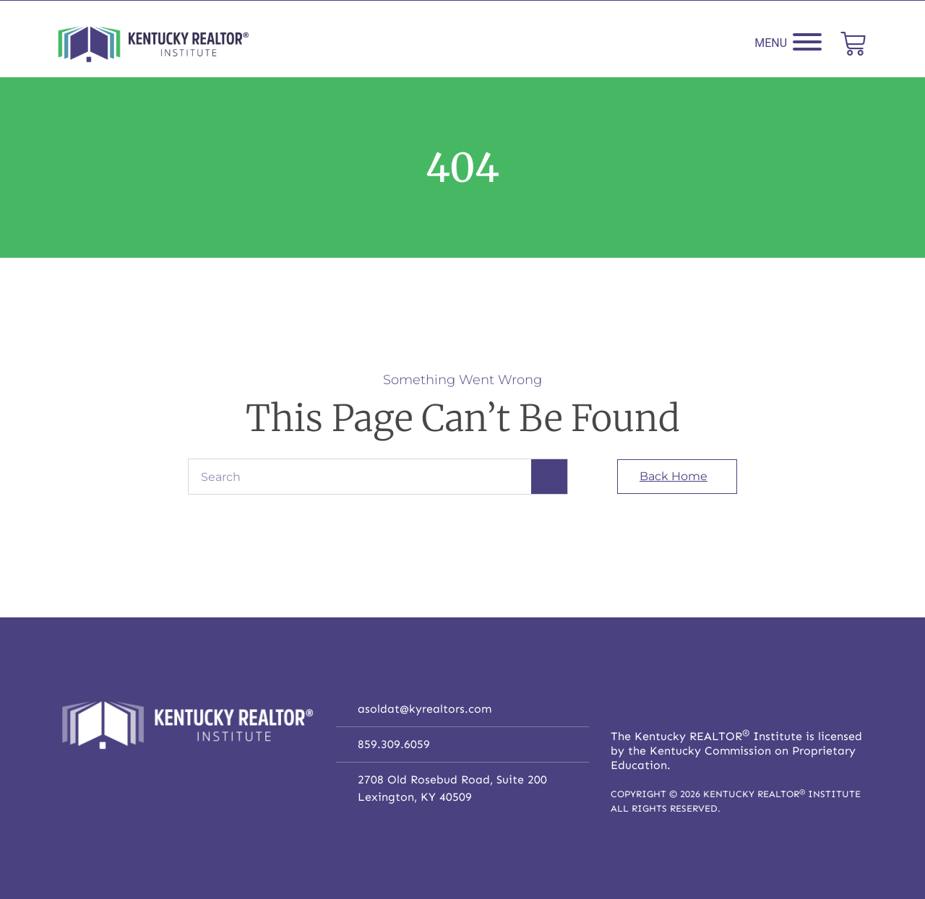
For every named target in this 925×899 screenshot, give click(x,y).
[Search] (549, 476)
